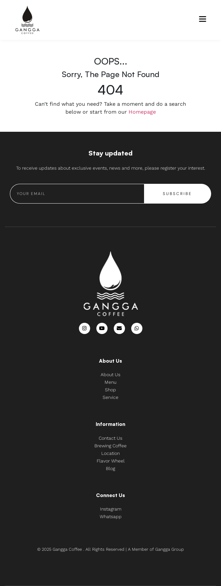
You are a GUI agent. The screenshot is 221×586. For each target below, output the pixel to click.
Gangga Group (169, 549)
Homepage (142, 112)
